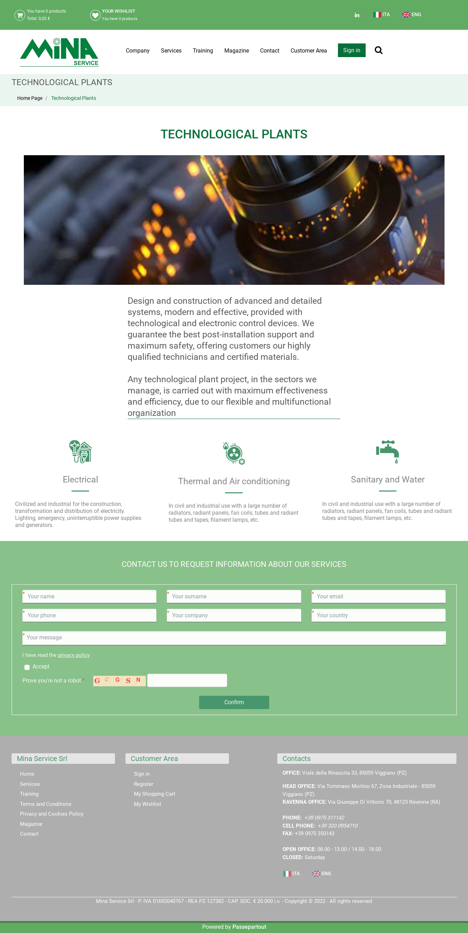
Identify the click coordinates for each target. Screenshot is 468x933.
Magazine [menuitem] (236, 50)
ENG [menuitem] (411, 15)
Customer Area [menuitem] (309, 50)
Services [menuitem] (171, 50)
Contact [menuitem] (269, 50)
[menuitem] (381, 17)
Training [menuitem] (203, 50)
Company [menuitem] (138, 50)
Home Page (29, 98)
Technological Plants (73, 98)
